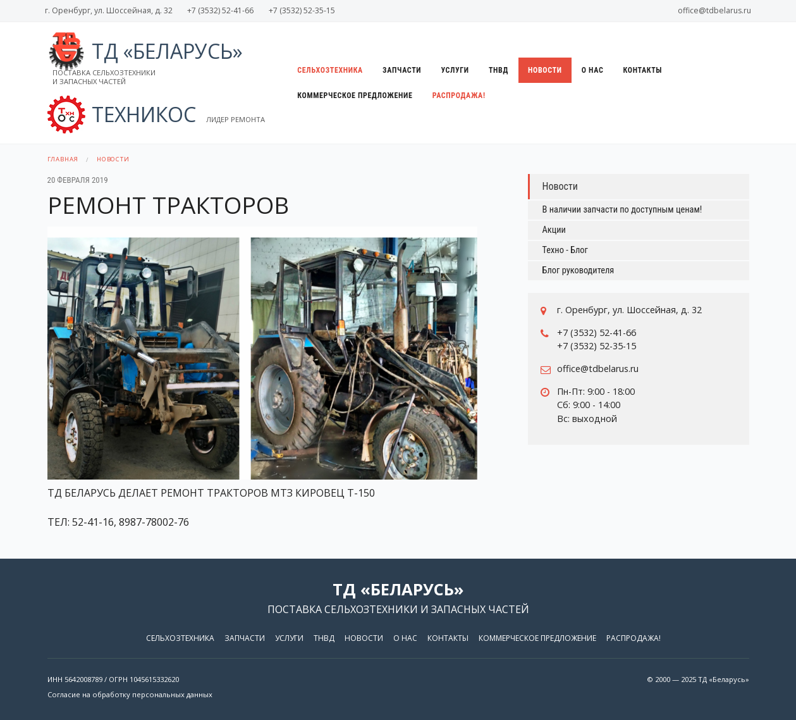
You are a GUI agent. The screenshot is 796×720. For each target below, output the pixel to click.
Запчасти (402, 70)
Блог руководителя (578, 270)
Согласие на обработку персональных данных (129, 694)
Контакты (643, 70)
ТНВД (498, 70)
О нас (593, 70)
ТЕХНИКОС (156, 114)
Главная (63, 159)
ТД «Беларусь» (145, 62)
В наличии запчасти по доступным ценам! (622, 209)
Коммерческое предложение (354, 95)
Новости (545, 70)
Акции (554, 230)
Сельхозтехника (330, 70)
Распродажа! (459, 95)
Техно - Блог (565, 250)
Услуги (454, 70)
